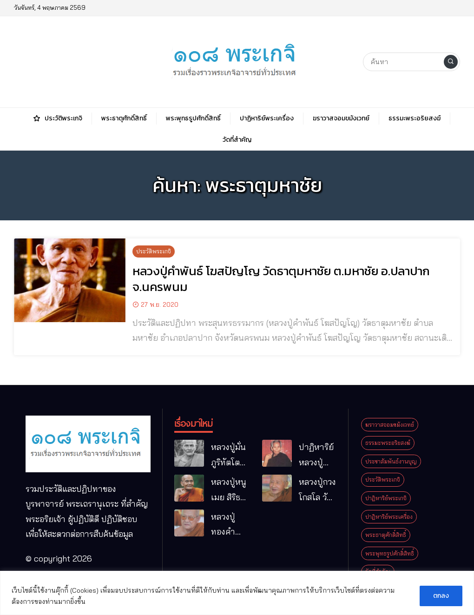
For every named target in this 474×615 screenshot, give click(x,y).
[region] (237, 593)
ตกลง (441, 596)
